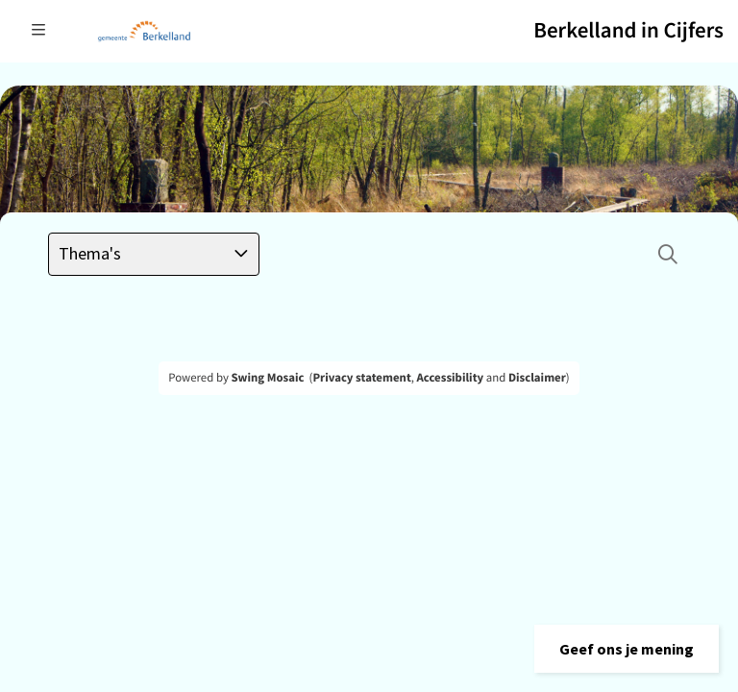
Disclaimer (537, 377)
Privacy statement (361, 377)
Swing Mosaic (267, 377)
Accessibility (450, 377)
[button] (626, 649)
